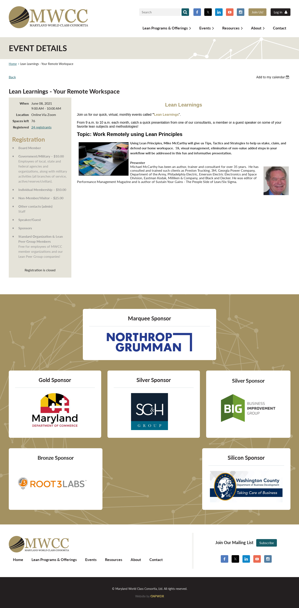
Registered (21, 127)
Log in (278, 12)
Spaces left (21, 121)
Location (22, 115)
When (24, 103)
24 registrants (41, 127)
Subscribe (266, 543)
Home (13, 64)
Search (185, 12)
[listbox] (273, 77)
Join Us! (257, 12)
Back (12, 77)
